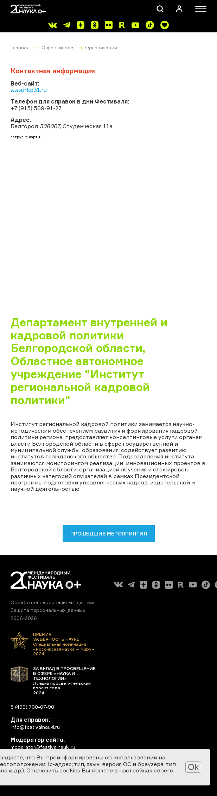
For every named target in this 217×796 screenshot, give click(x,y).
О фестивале (57, 47)
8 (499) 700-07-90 (32, 707)
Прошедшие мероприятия (108, 534)
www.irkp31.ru (29, 90)
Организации (101, 47)
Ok (193, 767)
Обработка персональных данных (53, 602)
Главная (20, 47)
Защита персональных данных (48, 610)
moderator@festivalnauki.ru (43, 747)
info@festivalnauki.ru (35, 727)
